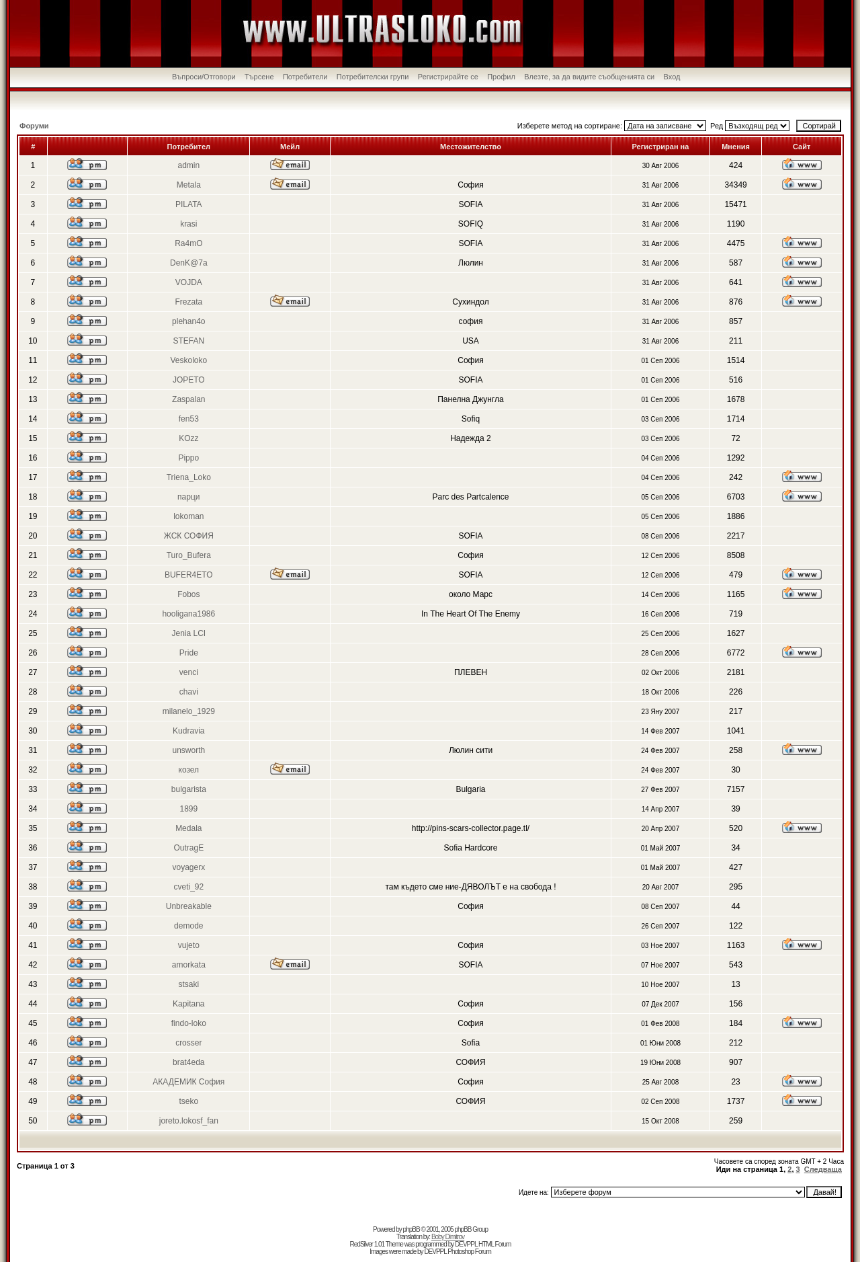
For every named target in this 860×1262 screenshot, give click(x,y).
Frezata (188, 302)
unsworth (188, 750)
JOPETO (189, 380)
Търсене (259, 77)
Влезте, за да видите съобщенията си (589, 77)
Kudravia (188, 731)
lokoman (188, 516)
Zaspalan (188, 399)
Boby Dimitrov (447, 1236)
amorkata (189, 965)
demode (188, 926)
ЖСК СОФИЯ (189, 536)
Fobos (188, 594)
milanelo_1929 (189, 711)
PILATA (188, 204)
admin (188, 165)
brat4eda (188, 1062)
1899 (188, 809)
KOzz (188, 438)
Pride (188, 653)
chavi (188, 692)
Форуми (34, 126)
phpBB (411, 1229)
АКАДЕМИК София (188, 1082)
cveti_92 (188, 887)
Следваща (823, 1169)
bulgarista (188, 789)
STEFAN (188, 341)
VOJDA (188, 282)
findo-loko (188, 1023)
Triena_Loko (189, 477)
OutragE (188, 848)
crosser (188, 1043)
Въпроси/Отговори (204, 77)
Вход (672, 77)
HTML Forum (494, 1244)
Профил (501, 77)
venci (188, 672)
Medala (188, 828)
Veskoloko (188, 360)
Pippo (188, 458)
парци (188, 497)
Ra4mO (188, 243)
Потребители (305, 77)
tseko (188, 1101)
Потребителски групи (373, 77)
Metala (189, 185)
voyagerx (188, 867)
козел (189, 770)
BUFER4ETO (189, 575)
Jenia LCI (188, 633)
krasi (188, 224)
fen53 (189, 419)
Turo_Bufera (189, 555)
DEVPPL (466, 1244)
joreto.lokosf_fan (188, 1121)
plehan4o (188, 321)
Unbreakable (189, 906)
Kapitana (188, 1004)
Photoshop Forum (469, 1251)
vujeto (189, 945)
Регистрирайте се (448, 77)
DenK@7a (189, 263)
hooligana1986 (188, 614)
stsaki (188, 984)
